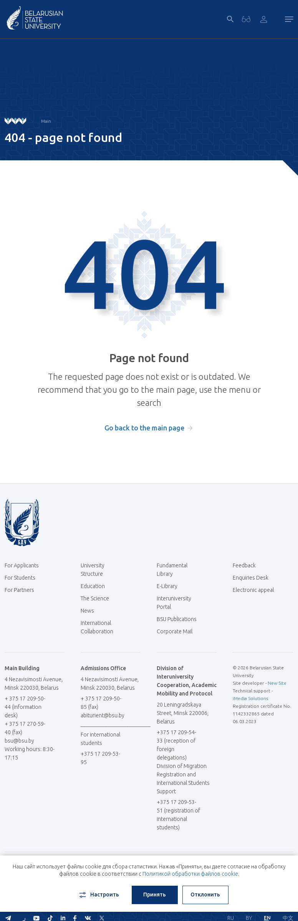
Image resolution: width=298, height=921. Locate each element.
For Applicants (25, 565)
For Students (20, 578)
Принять (154, 894)
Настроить (98, 895)
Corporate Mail (177, 631)
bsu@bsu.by (19, 741)
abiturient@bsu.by (102, 715)
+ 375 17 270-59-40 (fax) (25, 728)
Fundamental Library (172, 569)
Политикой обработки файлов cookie (190, 874)
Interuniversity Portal (174, 602)
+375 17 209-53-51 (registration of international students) (178, 814)
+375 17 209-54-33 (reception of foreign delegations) (176, 745)
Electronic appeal (253, 590)
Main (46, 121)
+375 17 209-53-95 (100, 758)
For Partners (19, 590)
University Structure (92, 569)
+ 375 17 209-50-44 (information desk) (25, 706)
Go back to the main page (144, 428)
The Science (98, 598)
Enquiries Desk (250, 578)
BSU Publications (177, 619)
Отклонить (205, 894)
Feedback (244, 565)
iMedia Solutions (250, 698)
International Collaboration (101, 627)
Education (93, 586)
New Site (277, 682)
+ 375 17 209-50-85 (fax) (101, 702)
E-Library (170, 586)
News (87, 611)
